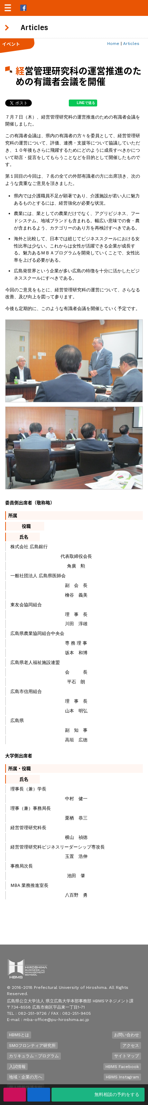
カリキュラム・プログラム (34, 1056)
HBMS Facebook (122, 1066)
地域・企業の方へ (25, 1077)
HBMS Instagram (122, 1077)
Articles (131, 43)
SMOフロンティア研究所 (32, 1045)
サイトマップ (126, 1056)
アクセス (130, 1045)
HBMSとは (19, 1034)
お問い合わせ (126, 1034)
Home (113, 43)
